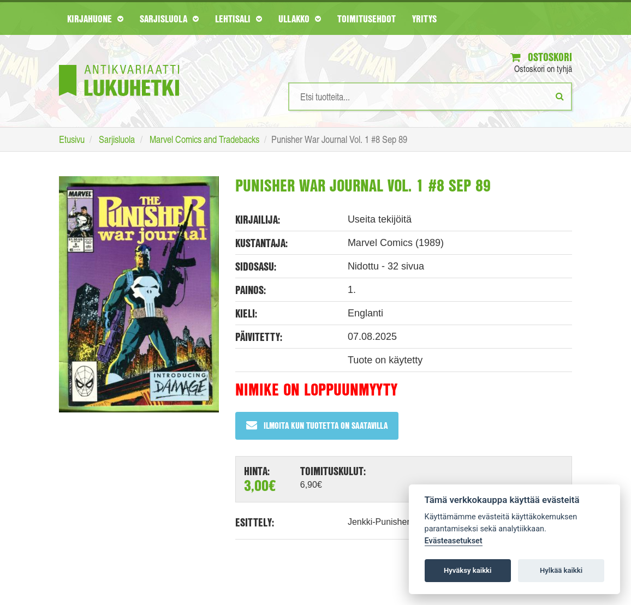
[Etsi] (560, 96)
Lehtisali (238, 18)
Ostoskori (541, 57)
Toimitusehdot (366, 18)
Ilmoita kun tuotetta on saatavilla (317, 425)
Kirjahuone (95, 18)
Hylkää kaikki (561, 570)
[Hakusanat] (430, 96)
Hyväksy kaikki (467, 570)
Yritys (424, 18)
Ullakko (299, 18)
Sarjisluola (169, 18)
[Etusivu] (119, 64)
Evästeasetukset (454, 541)
